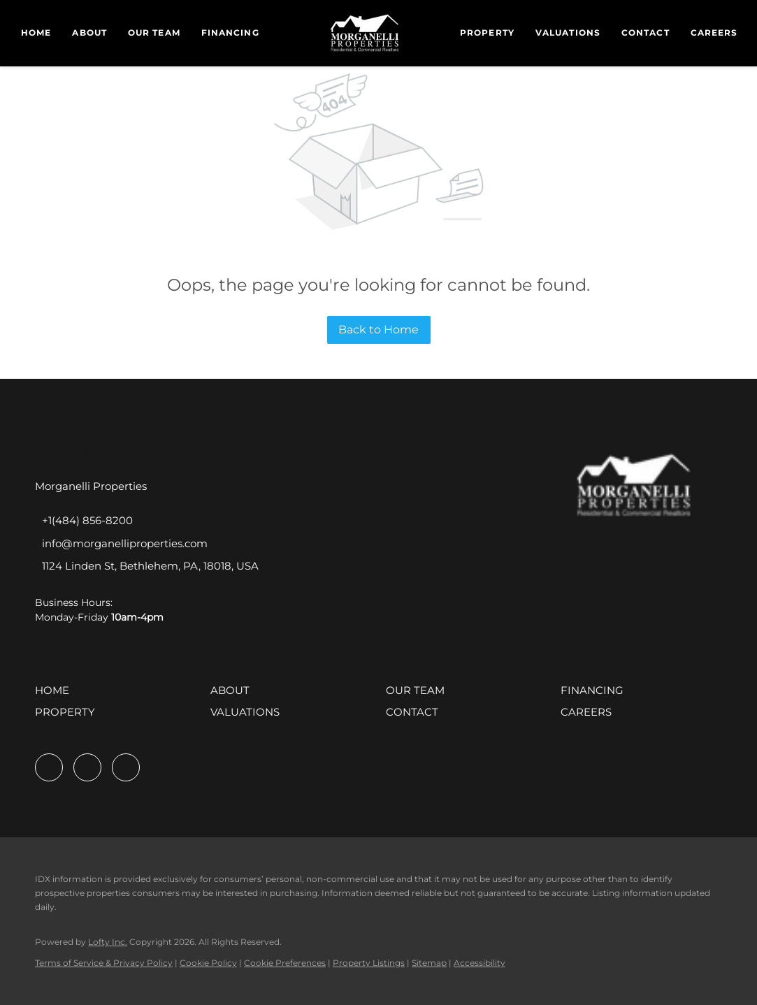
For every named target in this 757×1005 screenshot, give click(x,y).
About (89, 32)
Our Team (154, 32)
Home (36, 32)
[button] (55, 695)
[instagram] (126, 767)
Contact (645, 32)
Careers (714, 32)
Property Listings (369, 962)
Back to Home (378, 329)
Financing (230, 32)
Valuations (567, 32)
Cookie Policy (208, 962)
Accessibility (479, 962)
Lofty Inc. (107, 942)
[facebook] (49, 767)
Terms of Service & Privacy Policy (104, 962)
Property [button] (487, 32)
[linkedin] (87, 767)
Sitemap (429, 962)
